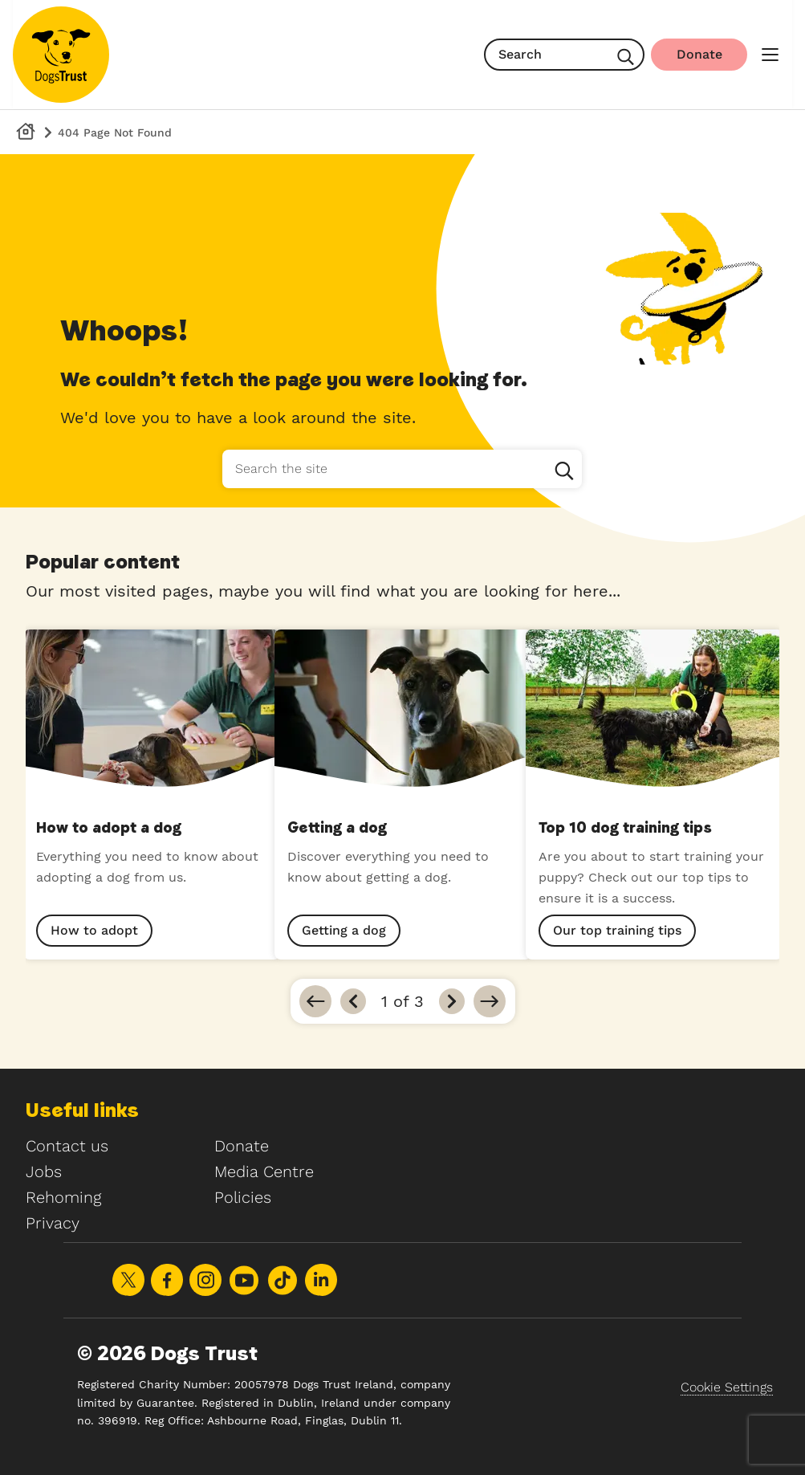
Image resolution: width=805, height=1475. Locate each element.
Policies (242, 1197)
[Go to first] (315, 1001)
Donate (241, 1145)
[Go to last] (490, 1001)
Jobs (44, 1171)
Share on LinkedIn (321, 1280)
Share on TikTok (282, 1280)
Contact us (67, 1145)
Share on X (128, 1280)
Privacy (52, 1223)
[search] (564, 55)
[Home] (61, 54)
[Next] (452, 1001)
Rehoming (63, 1197)
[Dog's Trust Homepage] (25, 132)
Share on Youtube (244, 1280)
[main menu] (769, 55)
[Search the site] (402, 469)
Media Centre (264, 1171)
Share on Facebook (167, 1280)
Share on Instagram (205, 1280)
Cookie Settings (727, 1387)
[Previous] (353, 1001)
